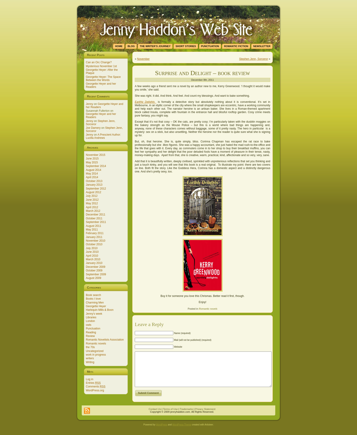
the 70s (90, 347)
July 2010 (91, 248)
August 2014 (93, 170)
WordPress (161, 431)
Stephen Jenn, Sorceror (253, 59)
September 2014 (96, 166)
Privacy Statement (205, 416)
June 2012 (92, 199)
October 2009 (94, 270)
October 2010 (94, 244)
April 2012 (92, 207)
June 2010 (92, 251)
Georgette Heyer (96, 306)
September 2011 (96, 222)
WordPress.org (95, 390)
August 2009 (93, 278)
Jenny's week (94, 313)
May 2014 (92, 173)
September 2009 (96, 274)
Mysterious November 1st (101, 66)
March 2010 (93, 259)
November (143, 59)
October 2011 (94, 218)
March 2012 (93, 210)
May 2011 (92, 229)
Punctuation (93, 328)
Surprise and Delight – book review (202, 72)
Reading (91, 332)
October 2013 (94, 181)
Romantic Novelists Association (105, 339)
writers (90, 358)
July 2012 (91, 195)
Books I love (93, 298)
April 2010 (92, 255)
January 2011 (94, 237)
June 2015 (92, 158)
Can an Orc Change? (99, 62)
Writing (90, 362)
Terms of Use (170, 416)
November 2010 (95, 240)
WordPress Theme (181, 431)
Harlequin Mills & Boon (99, 309)
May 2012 (92, 203)
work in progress (96, 354)
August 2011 (93, 226)
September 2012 (96, 188)
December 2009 (95, 266)
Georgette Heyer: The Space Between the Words (103, 78)
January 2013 (94, 184)
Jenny (89, 104)
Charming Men (95, 302)
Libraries (91, 317)
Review (90, 336)
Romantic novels (96, 343)
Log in (89, 379)
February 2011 (95, 233)
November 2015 (95, 155)
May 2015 (92, 162)
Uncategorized (94, 351)
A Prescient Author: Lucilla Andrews (103, 136)
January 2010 (94, 263)
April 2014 (92, 177)
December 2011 (95, 214)
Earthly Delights (145, 102)
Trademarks (186, 416)
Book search (93, 295)
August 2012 (93, 192)
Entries (93, 382)
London (90, 321)
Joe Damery (93, 127)
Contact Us (155, 416)
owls (88, 324)
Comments (95, 386)
